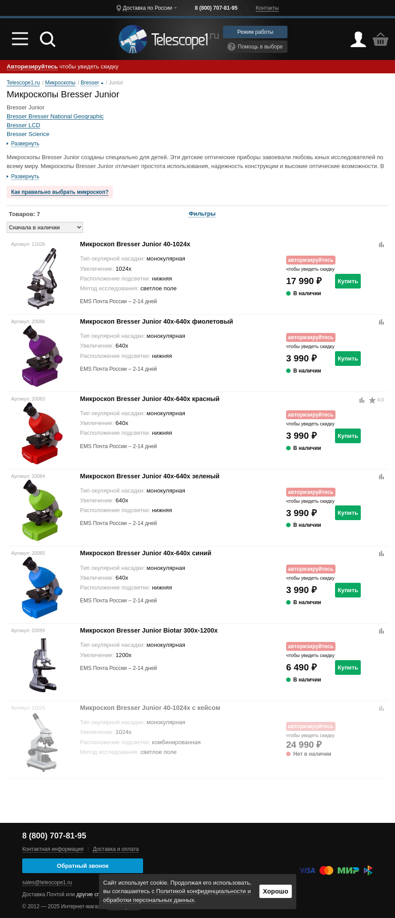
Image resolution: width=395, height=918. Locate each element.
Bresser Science (28, 134)
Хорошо (275, 891)
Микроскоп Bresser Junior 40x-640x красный (149, 398)
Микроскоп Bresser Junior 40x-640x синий (145, 553)
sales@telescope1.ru (47, 882)
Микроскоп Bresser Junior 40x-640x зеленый (149, 476)
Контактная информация (53, 849)
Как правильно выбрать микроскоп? (59, 192)
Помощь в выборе (255, 47)
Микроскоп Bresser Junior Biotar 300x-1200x (149, 630)
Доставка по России (147, 8)
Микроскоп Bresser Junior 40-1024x (135, 244)
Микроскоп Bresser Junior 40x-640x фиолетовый (156, 321)
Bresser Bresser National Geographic (55, 116)
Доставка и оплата (116, 849)
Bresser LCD (23, 125)
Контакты (267, 8)
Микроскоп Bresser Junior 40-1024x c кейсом (150, 707)
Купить (348, 281)
